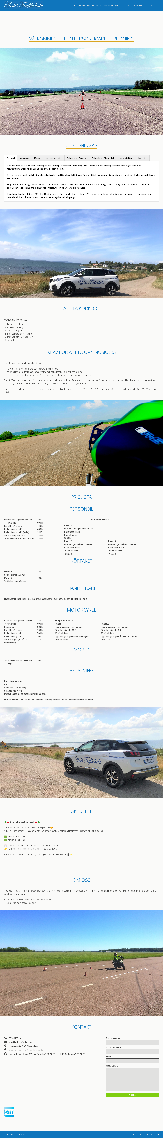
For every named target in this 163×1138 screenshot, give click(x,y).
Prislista (108, 5)
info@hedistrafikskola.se (27, 849)
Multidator (154, 1135)
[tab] (10, 158)
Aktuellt (119, 5)
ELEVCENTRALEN (147, 5)
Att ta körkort (94, 5)
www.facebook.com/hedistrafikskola (26, 1050)
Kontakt (138, 5)
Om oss (128, 5)
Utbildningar (79, 5)
